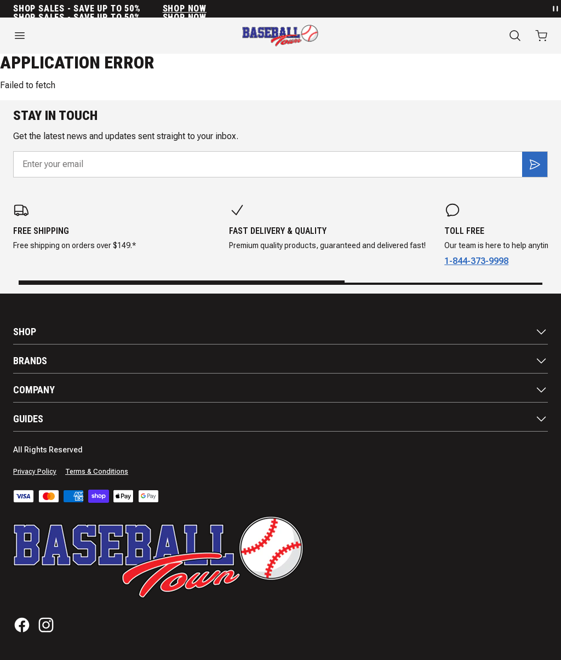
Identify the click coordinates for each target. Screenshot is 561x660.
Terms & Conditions (96, 471)
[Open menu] (93, 35)
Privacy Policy (34, 471)
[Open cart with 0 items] (541, 35)
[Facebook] (22, 625)
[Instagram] (46, 625)
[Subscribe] (534, 164)
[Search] (515, 35)
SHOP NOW (185, 8)
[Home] (280, 35)
